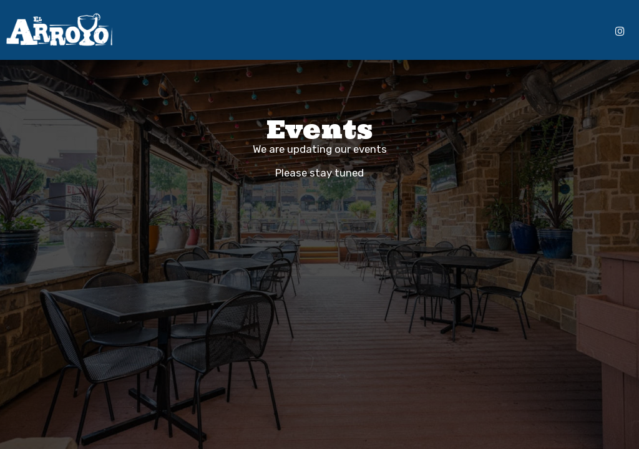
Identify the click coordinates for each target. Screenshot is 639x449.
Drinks (254, 31)
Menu (225, 31)
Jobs (483, 31)
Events (369, 31)
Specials (290, 31)
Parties (404, 31)
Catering (330, 31)
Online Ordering (531, 31)
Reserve (586, 31)
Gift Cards (446, 31)
